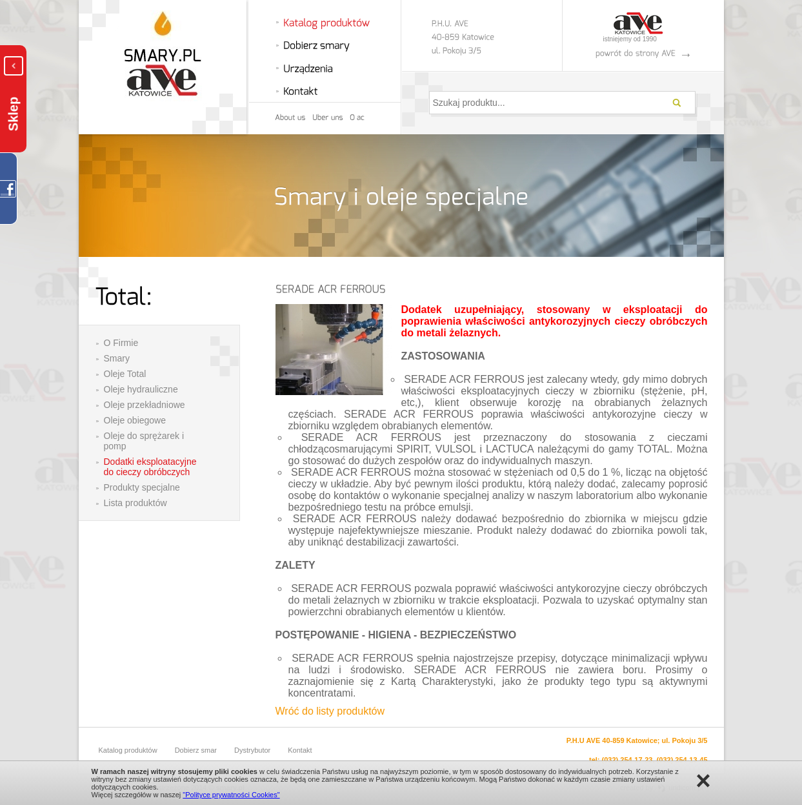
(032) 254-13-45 (682, 760)
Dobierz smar (196, 750)
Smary (117, 358)
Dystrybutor (252, 750)
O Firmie (121, 343)
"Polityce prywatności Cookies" (231, 795)
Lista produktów (135, 503)
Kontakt (300, 750)
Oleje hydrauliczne (141, 389)
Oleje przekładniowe (144, 405)
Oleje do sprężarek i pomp (144, 441)
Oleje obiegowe (135, 420)
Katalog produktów (128, 750)
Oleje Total (125, 374)
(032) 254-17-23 (627, 760)
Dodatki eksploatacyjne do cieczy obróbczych (150, 466)
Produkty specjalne (142, 487)
